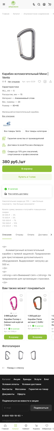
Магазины (20, 389)
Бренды (27, 379)
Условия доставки (31, 384)
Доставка (42, 234)
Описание (6, 234)
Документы (8, 394)
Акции (17, 379)
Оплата (30, 234)
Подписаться (41, 407)
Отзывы (19, 234)
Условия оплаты (10, 384)
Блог (46, 379)
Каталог (6, 379)
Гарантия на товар (38, 389)
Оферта (21, 394)
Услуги (37, 379)
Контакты (7, 389)
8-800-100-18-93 (11, 416)
